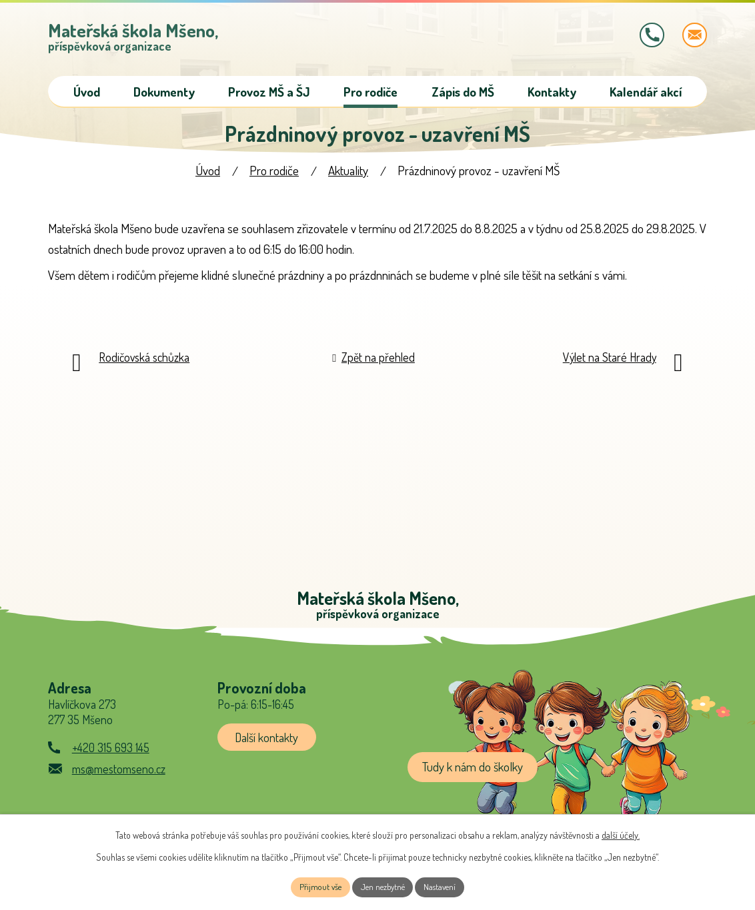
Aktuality (348, 173)
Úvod (207, 173)
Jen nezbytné (383, 886)
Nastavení (445, 886)
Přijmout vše (315, 886)
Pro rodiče (274, 173)
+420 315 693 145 (110, 753)
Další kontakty (269, 742)
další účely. (621, 833)
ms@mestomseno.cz (118, 774)
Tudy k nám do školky (473, 773)
